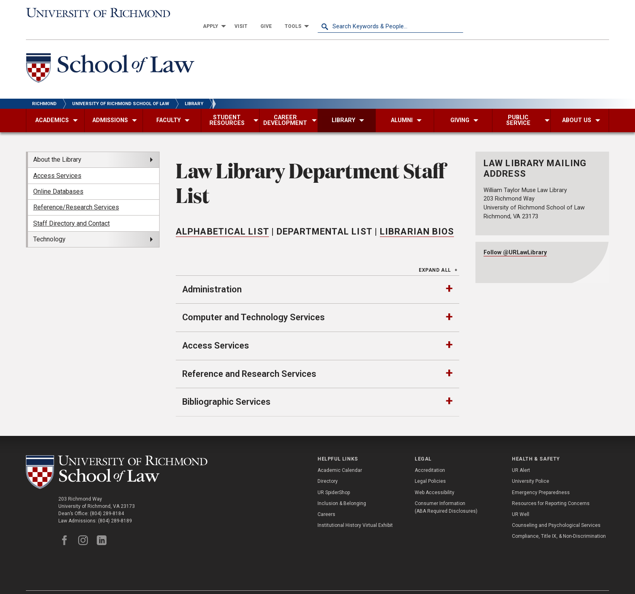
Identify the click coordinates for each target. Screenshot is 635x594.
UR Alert (521, 457)
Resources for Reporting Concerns (551, 490)
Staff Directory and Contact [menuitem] (71, 210)
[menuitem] (358, 13)
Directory (328, 468)
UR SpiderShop (334, 479)
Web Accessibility (434, 479)
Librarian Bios (417, 218)
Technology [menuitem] (49, 226)
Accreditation (430, 457)
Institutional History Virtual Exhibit (355, 512)
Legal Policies (430, 468)
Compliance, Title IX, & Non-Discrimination (559, 523)
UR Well (520, 501)
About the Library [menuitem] (57, 146)
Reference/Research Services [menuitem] (76, 194)
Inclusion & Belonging (342, 490)
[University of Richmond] (99, 12)
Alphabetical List (222, 218)
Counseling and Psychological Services (556, 512)
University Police (530, 468)
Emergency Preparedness (541, 479)
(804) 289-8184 (107, 500)
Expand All (435, 257)
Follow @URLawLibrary (515, 239)
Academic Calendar (340, 457)
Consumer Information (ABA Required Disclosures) (446, 493)
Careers (326, 501)
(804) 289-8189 (115, 507)
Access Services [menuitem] (57, 162)
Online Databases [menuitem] (58, 178)
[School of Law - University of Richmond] (110, 56)
